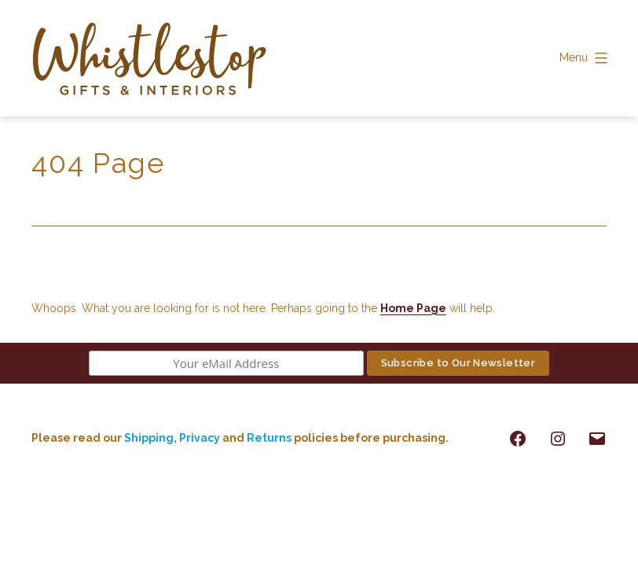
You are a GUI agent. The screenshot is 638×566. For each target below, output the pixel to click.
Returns (270, 438)
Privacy (199, 438)
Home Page (413, 308)
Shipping (149, 438)
